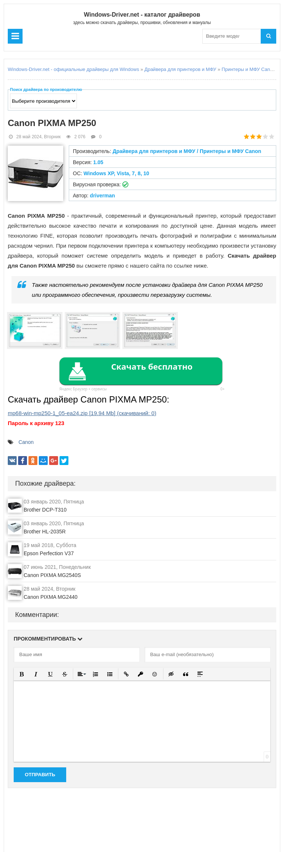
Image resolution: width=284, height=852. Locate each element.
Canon (26, 442)
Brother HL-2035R (45, 531)
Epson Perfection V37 (49, 553)
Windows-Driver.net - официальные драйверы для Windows (73, 69)
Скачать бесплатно (151, 366)
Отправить (40, 774)
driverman (102, 195)
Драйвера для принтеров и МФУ (180, 69)
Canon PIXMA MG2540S (52, 575)
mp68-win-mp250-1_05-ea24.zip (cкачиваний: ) (82, 413)
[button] (21, 674)
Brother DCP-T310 (45, 510)
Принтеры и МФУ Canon (248, 69)
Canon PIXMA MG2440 (51, 597)
